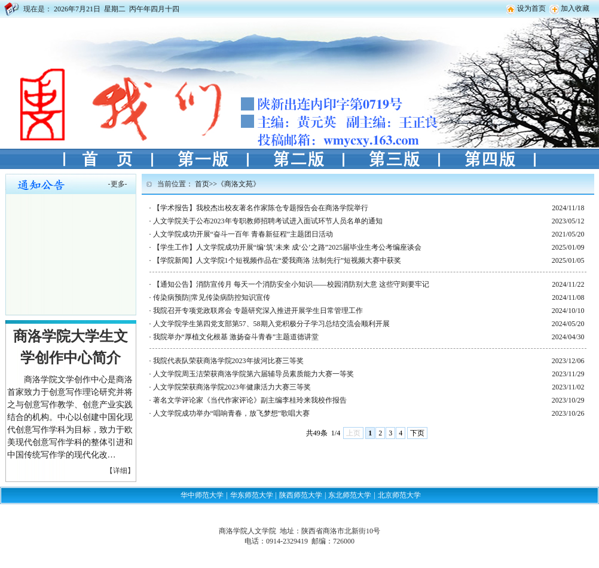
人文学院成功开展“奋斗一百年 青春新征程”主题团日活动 (243, 234)
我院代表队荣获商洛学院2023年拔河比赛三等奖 (228, 361)
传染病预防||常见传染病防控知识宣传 (212, 297)
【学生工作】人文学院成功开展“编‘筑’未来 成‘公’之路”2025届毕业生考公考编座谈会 (287, 247)
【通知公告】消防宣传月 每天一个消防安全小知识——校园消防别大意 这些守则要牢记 (291, 284)
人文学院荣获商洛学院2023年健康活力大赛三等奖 (232, 387)
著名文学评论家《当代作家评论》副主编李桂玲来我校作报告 (250, 400)
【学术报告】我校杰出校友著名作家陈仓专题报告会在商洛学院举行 (260, 208)
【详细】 (120, 470)
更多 (118, 184)
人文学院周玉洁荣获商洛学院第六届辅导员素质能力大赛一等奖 (253, 374)
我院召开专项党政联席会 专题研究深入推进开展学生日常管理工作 (258, 310)
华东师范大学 (251, 495)
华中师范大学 (202, 495)
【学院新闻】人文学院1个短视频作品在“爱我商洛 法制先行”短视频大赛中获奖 (277, 260)
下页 (417, 433)
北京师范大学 (399, 495)
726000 (343, 541)
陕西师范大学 (300, 495)
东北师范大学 (349, 495)
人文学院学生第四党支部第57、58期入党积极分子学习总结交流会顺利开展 (271, 324)
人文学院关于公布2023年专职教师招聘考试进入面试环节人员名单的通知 (268, 221)
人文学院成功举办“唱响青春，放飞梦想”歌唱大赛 (231, 413)
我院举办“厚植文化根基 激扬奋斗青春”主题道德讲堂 (236, 337)
